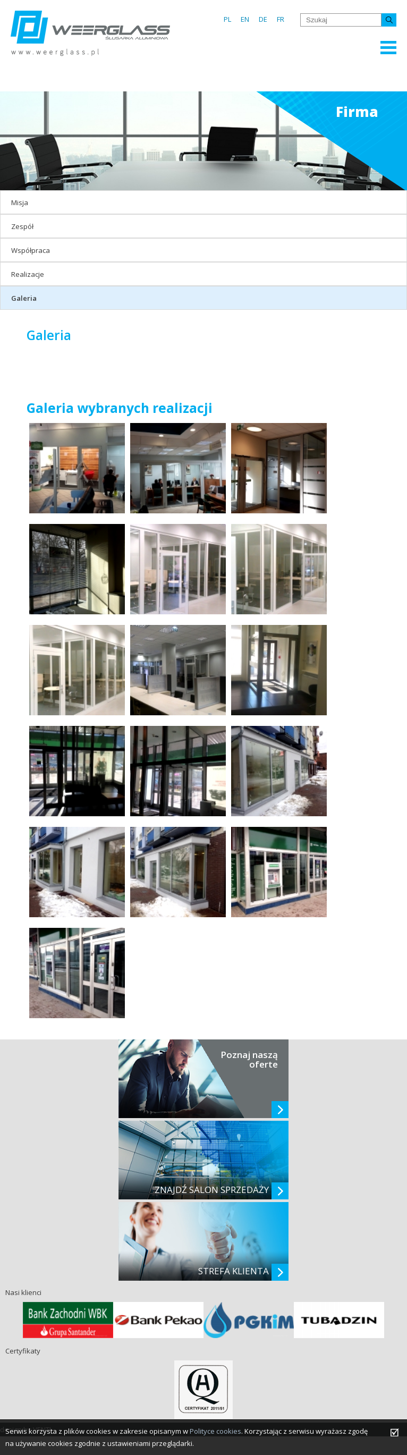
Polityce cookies (215, 1431)
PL (227, 19)
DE (263, 19)
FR (280, 19)
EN (245, 19)
